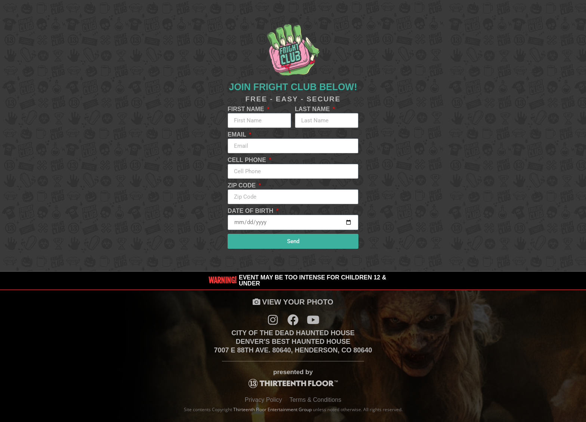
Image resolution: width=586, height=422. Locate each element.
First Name (247, 109)
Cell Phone (248, 160)
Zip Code (242, 186)
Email (238, 135)
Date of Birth (251, 211)
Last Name (313, 109)
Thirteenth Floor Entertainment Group (272, 409)
